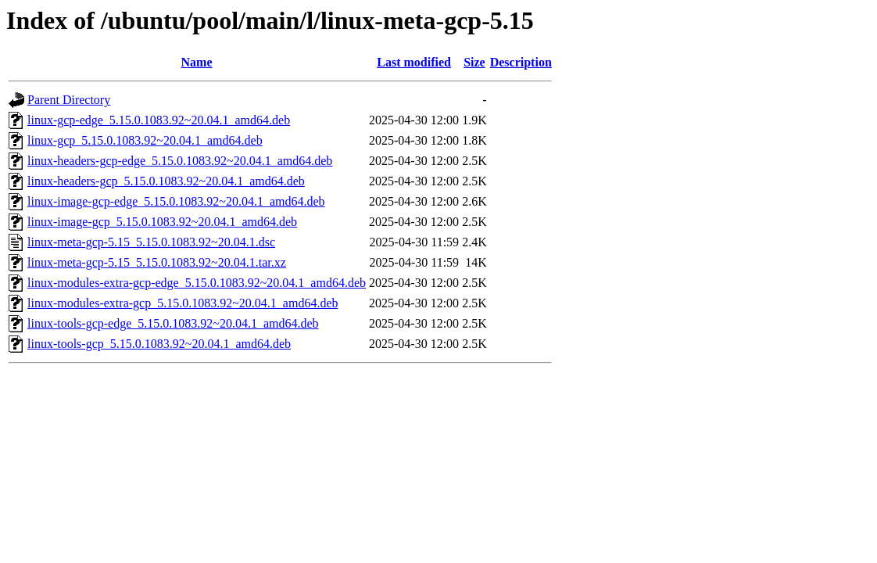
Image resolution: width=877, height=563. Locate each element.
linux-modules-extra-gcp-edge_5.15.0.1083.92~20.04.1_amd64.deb (196, 282)
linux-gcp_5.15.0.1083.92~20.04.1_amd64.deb (145, 140)
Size (474, 62)
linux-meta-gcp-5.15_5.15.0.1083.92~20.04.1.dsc (151, 242)
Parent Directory (68, 99)
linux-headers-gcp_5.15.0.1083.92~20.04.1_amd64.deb (166, 181)
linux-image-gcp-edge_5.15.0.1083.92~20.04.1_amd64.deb (176, 201)
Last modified (414, 62)
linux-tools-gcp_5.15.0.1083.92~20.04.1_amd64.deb (159, 343)
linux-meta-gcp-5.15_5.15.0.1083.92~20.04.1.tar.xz (156, 262)
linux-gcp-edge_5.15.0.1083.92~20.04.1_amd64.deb (158, 120)
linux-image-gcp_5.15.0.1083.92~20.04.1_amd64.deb (162, 221)
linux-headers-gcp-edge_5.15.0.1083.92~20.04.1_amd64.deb (179, 160)
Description (521, 62)
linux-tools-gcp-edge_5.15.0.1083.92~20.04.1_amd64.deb (173, 323)
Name (197, 62)
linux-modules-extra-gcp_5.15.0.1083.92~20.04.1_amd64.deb (182, 303)
